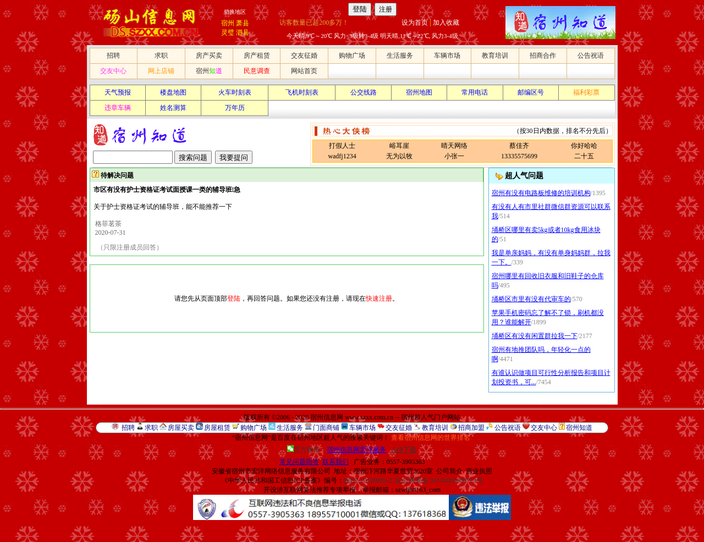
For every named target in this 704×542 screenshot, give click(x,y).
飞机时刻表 (301, 92)
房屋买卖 (181, 428)
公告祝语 (591, 55)
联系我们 (335, 462)
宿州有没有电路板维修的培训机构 (541, 193)
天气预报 (118, 92)
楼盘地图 (173, 92)
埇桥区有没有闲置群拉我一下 (535, 336)
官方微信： (337, 449)
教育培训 (495, 55)
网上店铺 (161, 71)
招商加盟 (471, 428)
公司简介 (449, 471)
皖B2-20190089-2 (368, 480)
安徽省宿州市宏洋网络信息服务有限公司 (271, 471)
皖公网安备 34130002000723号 (439, 480)
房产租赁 (257, 55)
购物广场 (352, 55)
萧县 (242, 23)
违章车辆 (118, 108)
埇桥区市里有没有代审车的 (531, 299)
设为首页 (415, 22)
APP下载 (403, 449)
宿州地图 (419, 92)
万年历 (235, 108)
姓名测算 (173, 108)
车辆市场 (447, 55)
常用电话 (474, 92)
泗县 (242, 32)
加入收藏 (446, 22)
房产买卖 (209, 55)
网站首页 (304, 71)
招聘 (113, 55)
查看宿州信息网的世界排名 (430, 437)
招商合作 (543, 55)
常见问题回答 (299, 462)
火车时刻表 (234, 92)
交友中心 (113, 71)
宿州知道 (579, 428)
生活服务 (400, 55)
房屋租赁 (217, 428)
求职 (161, 55)
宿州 (227, 23)
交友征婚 (304, 55)
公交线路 (363, 92)
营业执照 (479, 471)
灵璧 (227, 32)
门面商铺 (326, 428)
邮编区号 (531, 92)
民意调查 (257, 71)
